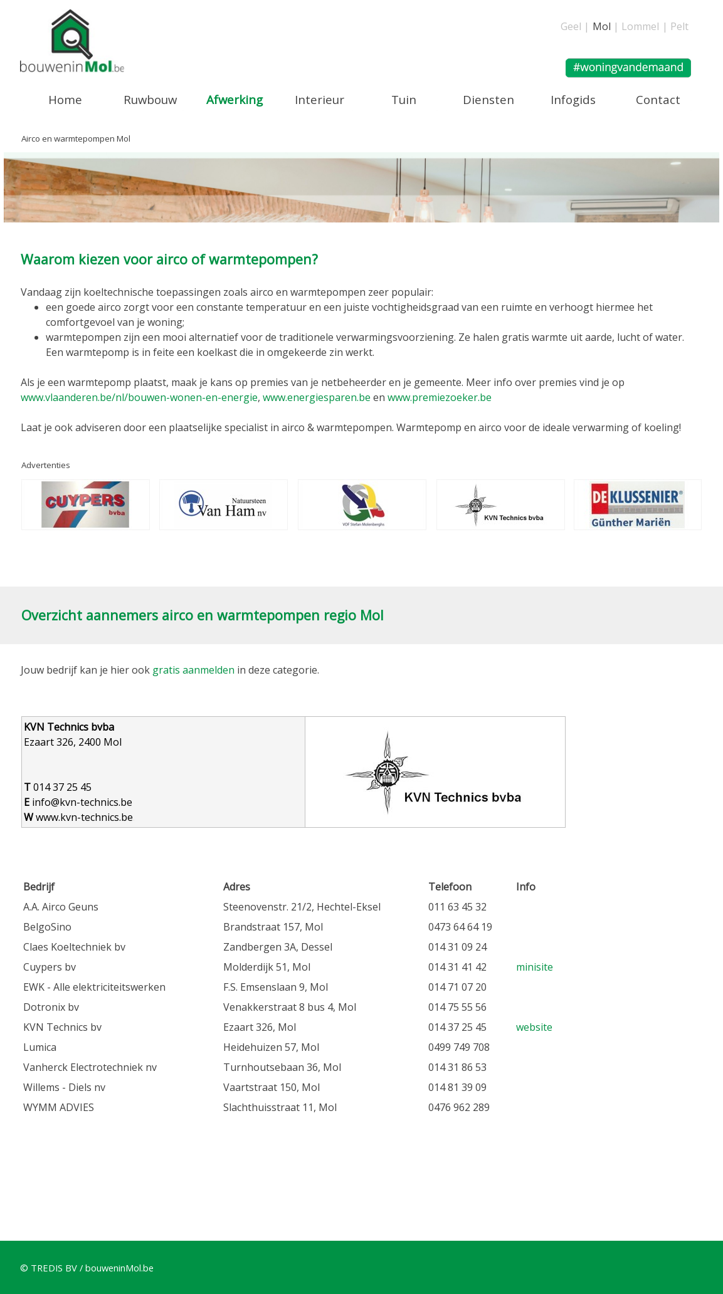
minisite (534, 967)
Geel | (575, 26)
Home (65, 99)
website (534, 1027)
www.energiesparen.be (317, 397)
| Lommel (636, 26)
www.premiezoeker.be (440, 397)
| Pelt (675, 26)
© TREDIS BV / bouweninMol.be (87, 1267)
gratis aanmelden (193, 670)
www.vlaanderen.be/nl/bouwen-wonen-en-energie (139, 397)
